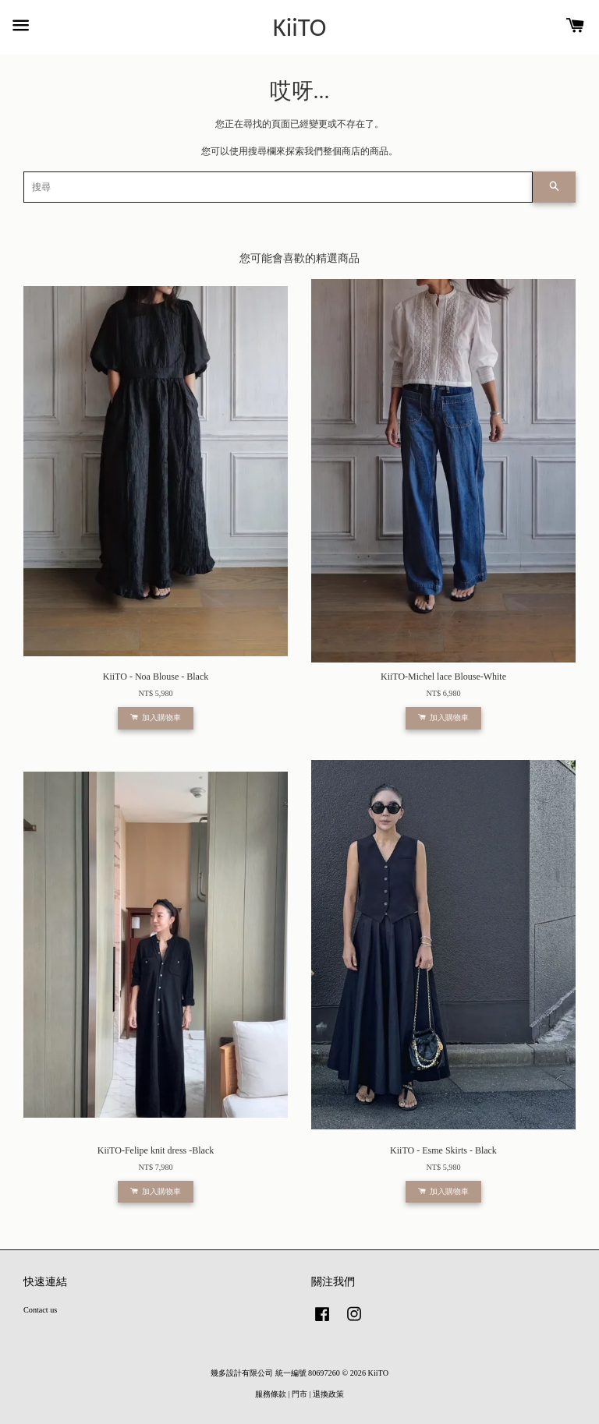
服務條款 (270, 1394)
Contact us (40, 1310)
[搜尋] (278, 187)
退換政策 (328, 1394)
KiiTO (300, 27)
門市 (299, 1394)
